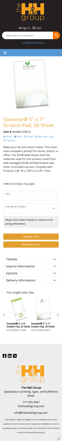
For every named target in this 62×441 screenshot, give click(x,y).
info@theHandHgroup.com (30, 413)
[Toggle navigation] (5, 52)
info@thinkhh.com (33, 43)
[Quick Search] (27, 35)
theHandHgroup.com (31, 406)
